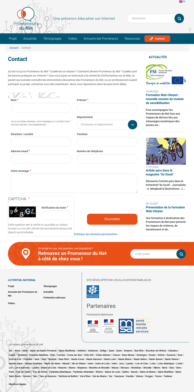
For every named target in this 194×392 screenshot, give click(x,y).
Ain (11, 350)
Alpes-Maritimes (67, 350)
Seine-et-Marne (148, 372)
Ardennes (93, 350)
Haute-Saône (140, 359)
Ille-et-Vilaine (78, 363)
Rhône (99, 372)
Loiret (179, 363)
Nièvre (157, 367)
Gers (43, 359)
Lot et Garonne (22, 367)
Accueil (13, 47)
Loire (152, 363)
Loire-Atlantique (166, 363)
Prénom (81, 100)
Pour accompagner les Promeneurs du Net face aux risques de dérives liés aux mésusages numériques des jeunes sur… (163, 117)
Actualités (30, 38)
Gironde (52, 359)
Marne (72, 367)
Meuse (115, 367)
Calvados (173, 350)
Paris (11, 372)
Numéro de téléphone (90, 151)
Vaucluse (119, 376)
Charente (22, 355)
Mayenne (82, 367)
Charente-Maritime (38, 355)
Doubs (152, 355)
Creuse (116, 355)
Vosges (149, 376)
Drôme (161, 355)
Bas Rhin (139, 350)
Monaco (125, 367)
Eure (180, 355)
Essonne (171, 355)
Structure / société (22, 134)
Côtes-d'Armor (103, 355)
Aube (111, 350)
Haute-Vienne (171, 359)
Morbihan (136, 367)
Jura (121, 363)
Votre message (20, 170)
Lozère (35, 367)
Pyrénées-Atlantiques (60, 372)
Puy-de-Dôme (40, 372)
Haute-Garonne (94, 359)
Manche (62, 367)
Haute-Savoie (155, 359)
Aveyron (128, 350)
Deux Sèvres (128, 355)
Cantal (12, 355)
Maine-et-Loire (48, 367)
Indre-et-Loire (102, 363)
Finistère (27, 359)
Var (110, 376)
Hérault (66, 363)
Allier (25, 350)
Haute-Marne (124, 359)
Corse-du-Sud (74, 355)
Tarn (35, 376)
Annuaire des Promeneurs (101, 38)
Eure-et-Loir (15, 359)
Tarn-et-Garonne (47, 376)
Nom (13, 100)
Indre (90, 363)
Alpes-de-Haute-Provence (43, 350)
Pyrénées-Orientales (83, 372)
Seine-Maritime (165, 372)
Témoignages (52, 38)
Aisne (17, 350)
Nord (164, 367)
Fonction (82, 134)
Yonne (158, 376)
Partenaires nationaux (54, 297)
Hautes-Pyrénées (33, 363)
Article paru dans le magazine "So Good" (160, 172)
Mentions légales (17, 384)
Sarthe (125, 372)
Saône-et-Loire (112, 372)
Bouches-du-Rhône (156, 350)
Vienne (139, 376)
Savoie (134, 372)
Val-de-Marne (99, 376)
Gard (36, 359)
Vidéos (72, 38)
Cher (52, 355)
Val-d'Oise (85, 376)
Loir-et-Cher (141, 363)
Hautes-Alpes (16, 363)
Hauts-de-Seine (52, 363)
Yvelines (168, 376)
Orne (178, 367)
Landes (129, 363)
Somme (27, 376)
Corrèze (61, 355)
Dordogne (142, 355)
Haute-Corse (77, 359)
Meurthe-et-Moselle (99, 367)
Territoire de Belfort (68, 376)
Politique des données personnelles (95, 234)
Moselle (147, 367)
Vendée (130, 376)
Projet (13, 38)
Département (85, 117)
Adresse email (19, 151)
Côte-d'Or (89, 355)
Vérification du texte (53, 207)
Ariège (103, 350)
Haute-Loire (110, 359)
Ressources (132, 38)
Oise (171, 367)
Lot (10, 367)
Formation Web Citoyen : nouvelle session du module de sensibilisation (165, 99)
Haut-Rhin (64, 359)
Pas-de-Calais (23, 372)
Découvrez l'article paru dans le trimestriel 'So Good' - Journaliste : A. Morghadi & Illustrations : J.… (166, 185)
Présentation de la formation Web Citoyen (165, 209)
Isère (114, 363)
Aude (119, 350)
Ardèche (81, 350)
